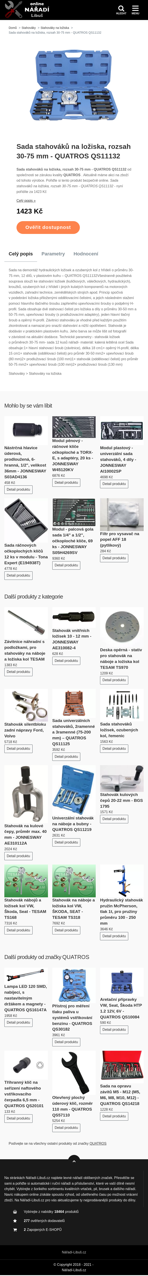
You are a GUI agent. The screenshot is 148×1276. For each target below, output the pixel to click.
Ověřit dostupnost (48, 228)
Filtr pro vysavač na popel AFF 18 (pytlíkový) (119, 540)
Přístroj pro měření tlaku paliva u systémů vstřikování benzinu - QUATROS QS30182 (72, 1019)
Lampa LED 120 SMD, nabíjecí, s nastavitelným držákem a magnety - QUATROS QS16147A (25, 999)
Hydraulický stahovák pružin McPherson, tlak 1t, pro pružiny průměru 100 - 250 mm (121, 913)
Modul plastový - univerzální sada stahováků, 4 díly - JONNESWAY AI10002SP (118, 460)
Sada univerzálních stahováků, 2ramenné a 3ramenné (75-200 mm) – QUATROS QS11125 (73, 733)
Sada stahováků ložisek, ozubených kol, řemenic (119, 731)
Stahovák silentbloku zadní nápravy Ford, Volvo (25, 731)
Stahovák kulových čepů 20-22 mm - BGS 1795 (121, 801)
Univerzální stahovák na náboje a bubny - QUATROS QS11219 (73, 825)
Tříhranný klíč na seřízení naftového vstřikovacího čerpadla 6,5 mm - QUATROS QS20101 (24, 1095)
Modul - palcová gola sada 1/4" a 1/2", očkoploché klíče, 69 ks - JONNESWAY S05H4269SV (73, 542)
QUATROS (75, 958)
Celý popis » (26, 201)
